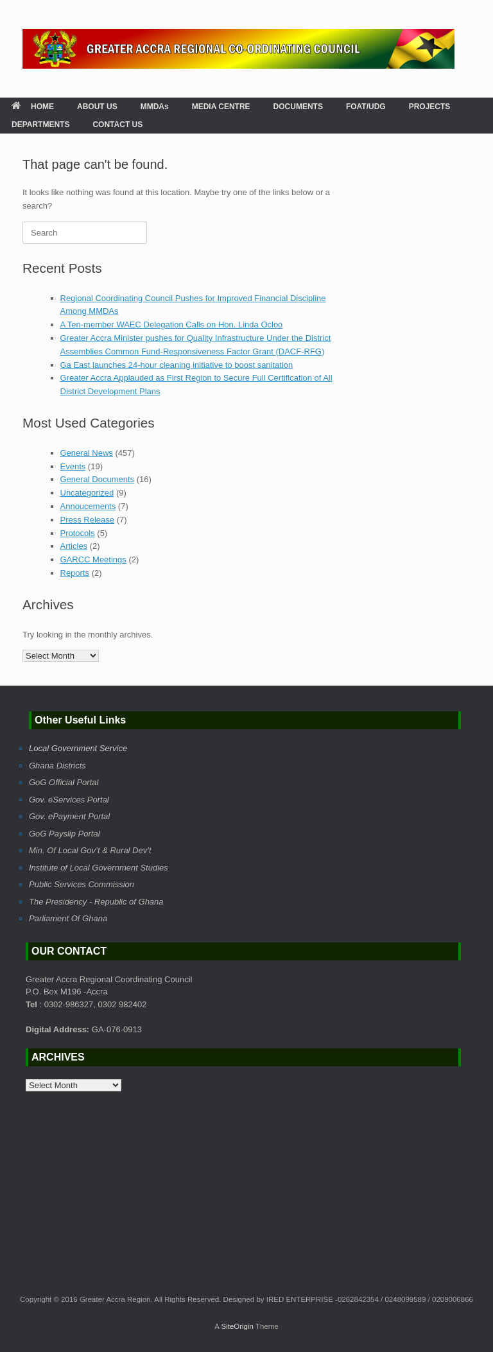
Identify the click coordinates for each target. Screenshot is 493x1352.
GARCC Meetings (93, 559)
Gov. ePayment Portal (69, 816)
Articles (74, 546)
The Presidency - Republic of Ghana (96, 901)
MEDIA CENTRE (221, 106)
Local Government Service (78, 748)
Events (73, 466)
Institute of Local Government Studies (98, 867)
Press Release (87, 519)
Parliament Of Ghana (68, 918)
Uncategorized (87, 493)
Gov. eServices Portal (69, 799)
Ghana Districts (57, 765)
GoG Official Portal (63, 782)
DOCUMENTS (298, 106)
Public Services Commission (81, 884)
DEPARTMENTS (40, 124)
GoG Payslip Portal (64, 833)
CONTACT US (117, 124)
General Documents (97, 479)
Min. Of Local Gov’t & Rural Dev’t (90, 850)
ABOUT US (97, 106)
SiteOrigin (237, 1326)
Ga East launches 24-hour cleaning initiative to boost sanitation (176, 365)
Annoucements (88, 506)
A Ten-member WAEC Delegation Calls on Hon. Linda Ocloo (171, 324)
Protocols (77, 533)
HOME (33, 106)
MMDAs (155, 106)
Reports (75, 573)
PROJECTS (430, 106)
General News (86, 453)
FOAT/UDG (366, 106)
